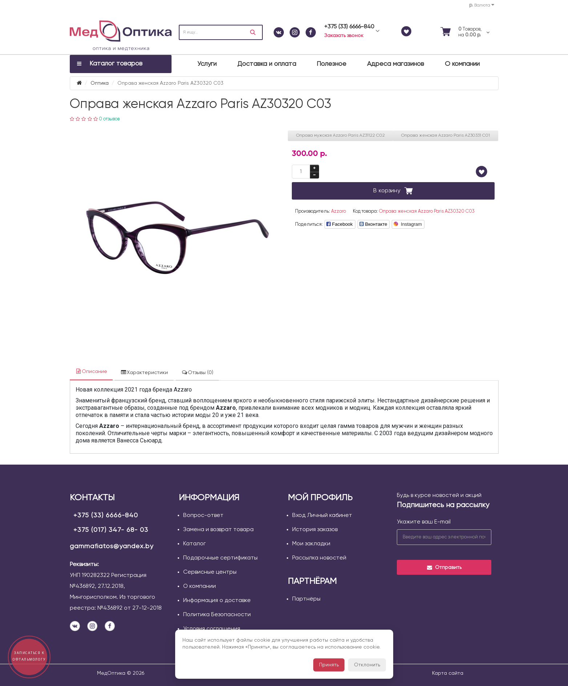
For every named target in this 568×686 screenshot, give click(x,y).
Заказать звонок (343, 35)
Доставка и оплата (266, 64)
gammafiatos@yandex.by (111, 546)
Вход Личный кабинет (322, 515)
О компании (462, 64)
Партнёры (306, 599)
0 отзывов (109, 119)
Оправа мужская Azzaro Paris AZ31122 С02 (340, 135)
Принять (329, 664)
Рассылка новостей (319, 558)
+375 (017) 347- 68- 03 (110, 530)
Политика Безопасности (217, 615)
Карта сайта (447, 673)
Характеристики (144, 372)
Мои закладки (311, 544)
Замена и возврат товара (218, 530)
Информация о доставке (217, 600)
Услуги (207, 64)
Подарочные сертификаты (220, 558)
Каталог (194, 544)
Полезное (331, 64)
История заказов (315, 530)
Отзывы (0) (197, 372)
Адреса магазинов (395, 64)
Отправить (444, 567)
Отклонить (367, 664)
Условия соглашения (211, 629)
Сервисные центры (210, 572)
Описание (91, 371)
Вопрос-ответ (203, 515)
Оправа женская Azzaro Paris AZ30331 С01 (445, 135)
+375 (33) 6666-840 (105, 515)
